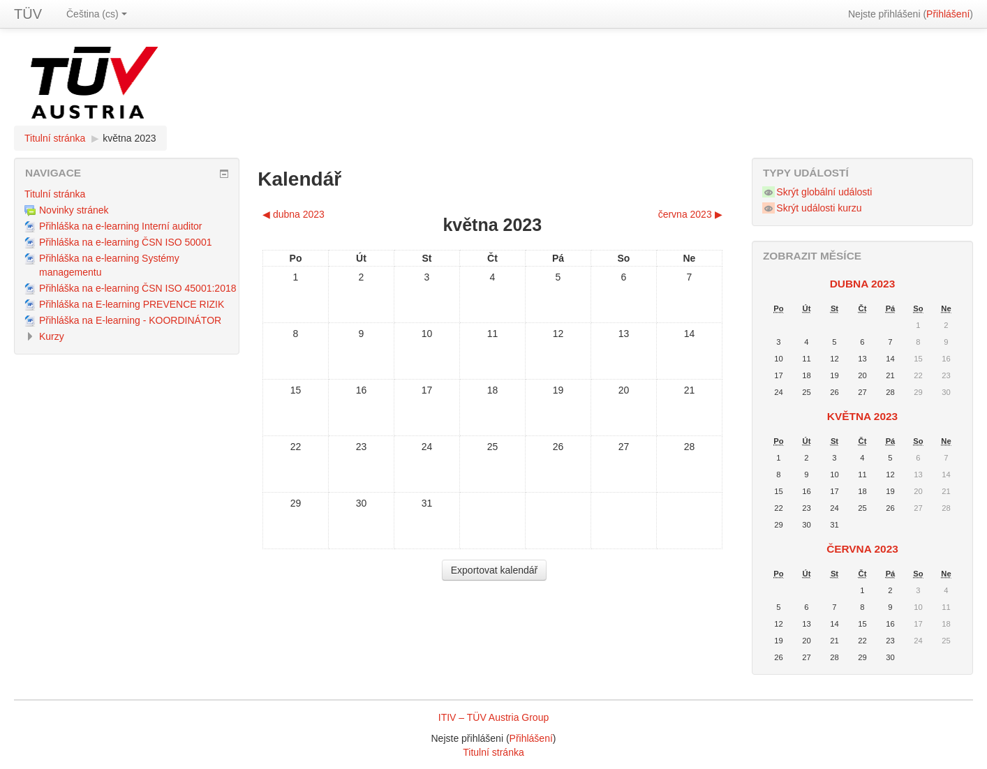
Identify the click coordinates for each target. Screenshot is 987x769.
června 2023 (862, 549)
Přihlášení (948, 14)
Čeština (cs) (96, 14)
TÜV (28, 14)
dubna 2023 (863, 284)
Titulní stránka (54, 138)
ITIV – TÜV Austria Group (493, 717)
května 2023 (129, 138)
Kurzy (51, 336)
